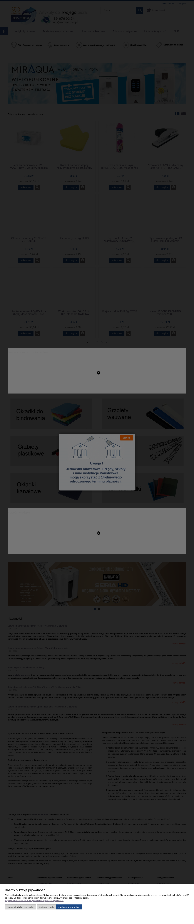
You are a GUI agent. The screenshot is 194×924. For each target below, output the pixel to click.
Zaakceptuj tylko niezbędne (20, 907)
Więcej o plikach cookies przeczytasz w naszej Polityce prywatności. (34, 900)
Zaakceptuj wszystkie (69, 907)
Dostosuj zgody (46, 907)
